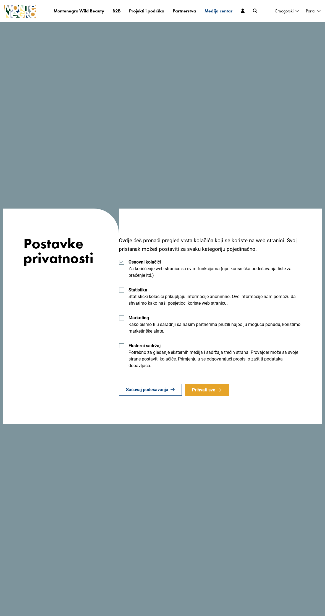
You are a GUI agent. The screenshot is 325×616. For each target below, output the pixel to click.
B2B (116, 11)
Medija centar (218, 11)
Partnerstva (184, 11)
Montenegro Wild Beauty (79, 11)
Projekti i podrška (146, 11)
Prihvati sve (204, 390)
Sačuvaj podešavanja (147, 390)
